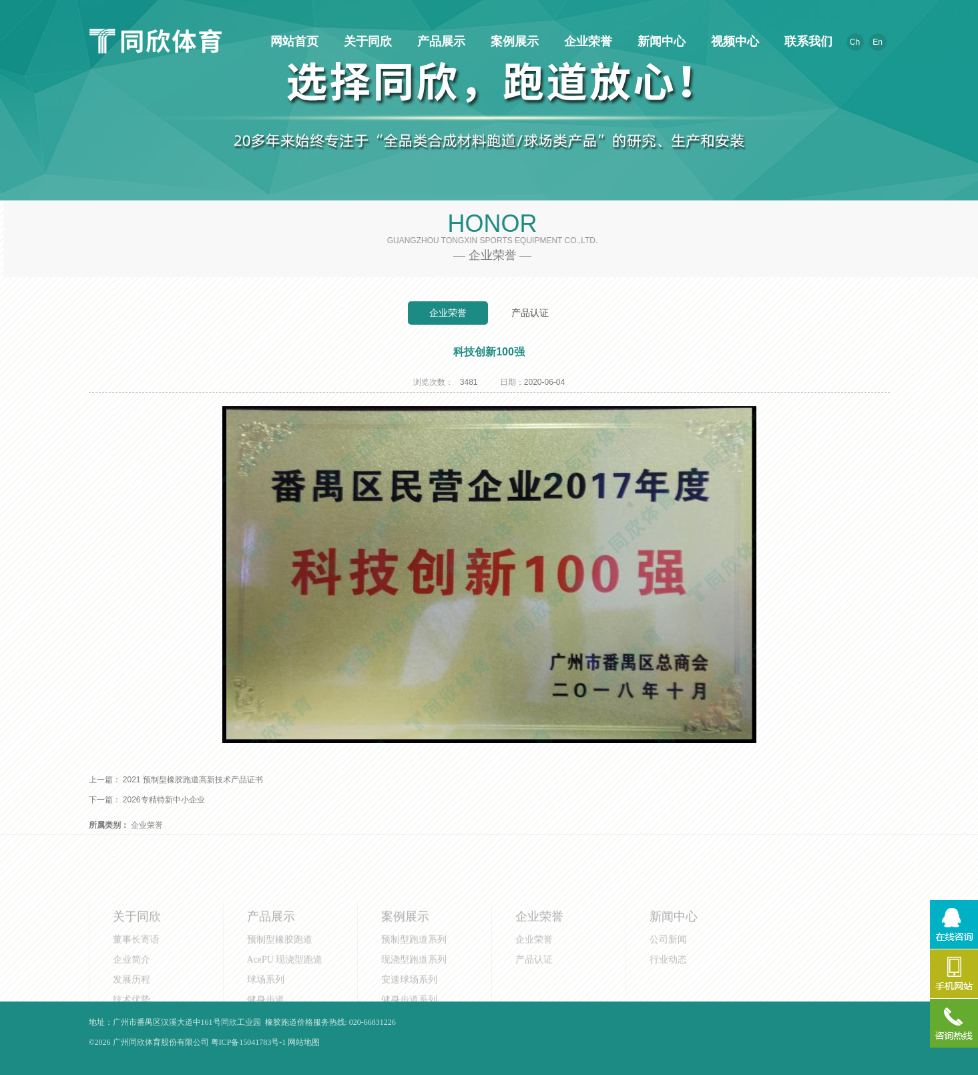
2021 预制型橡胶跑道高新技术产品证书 (193, 779)
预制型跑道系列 (414, 964)
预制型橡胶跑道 (279, 964)
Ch (855, 42)
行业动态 (668, 984)
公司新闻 (668, 964)
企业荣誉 (586, 41)
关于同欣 (366, 41)
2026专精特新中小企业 (164, 799)
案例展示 (513, 41)
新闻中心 (660, 41)
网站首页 (292, 41)
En (878, 42)
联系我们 (806, 41)
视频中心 (733, 41)
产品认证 (530, 312)
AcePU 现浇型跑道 (285, 984)
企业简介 (131, 984)
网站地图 (304, 1042)
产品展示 (439, 41)
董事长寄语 (136, 964)
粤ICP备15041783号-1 (248, 1042)
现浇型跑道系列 (414, 984)
